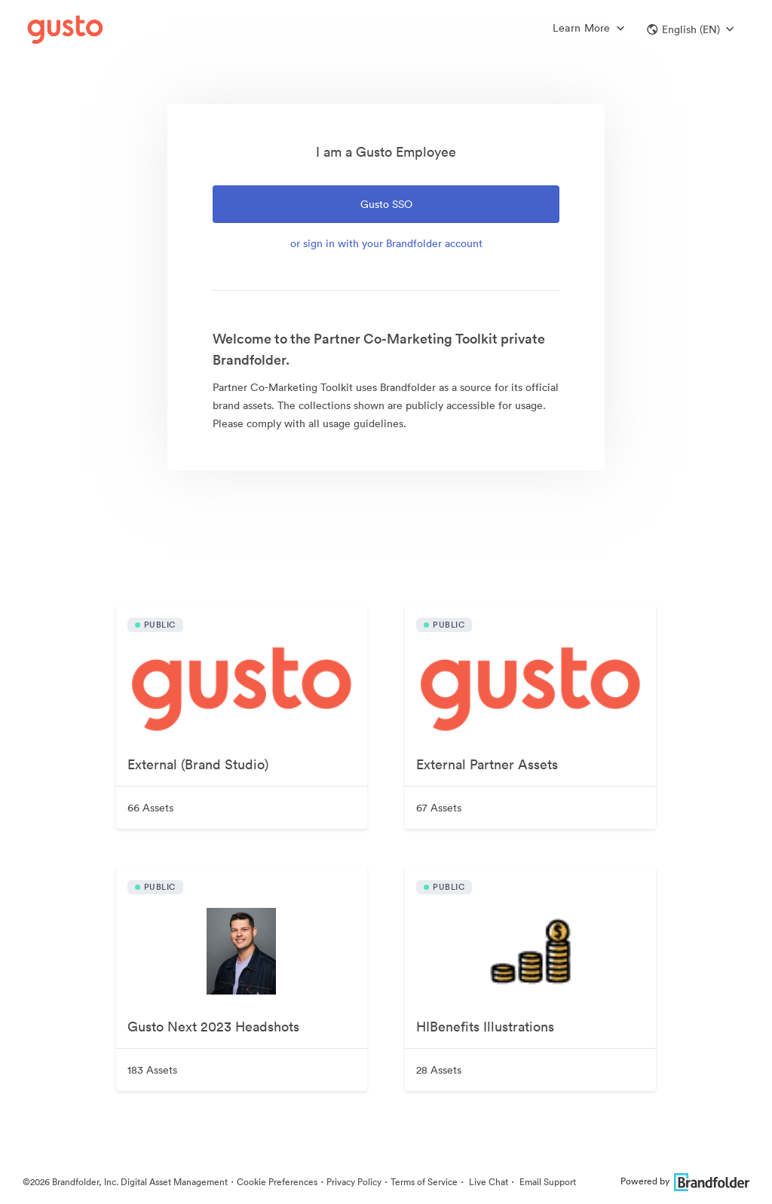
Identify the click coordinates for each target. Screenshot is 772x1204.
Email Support (546, 1181)
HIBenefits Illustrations (485, 1026)
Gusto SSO (386, 204)
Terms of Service (424, 1181)
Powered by (684, 1181)
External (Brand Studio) (197, 764)
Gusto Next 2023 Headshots (213, 1026)
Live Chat (487, 1181)
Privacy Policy (353, 1181)
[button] (690, 29)
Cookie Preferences (277, 1181)
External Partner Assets (487, 764)
